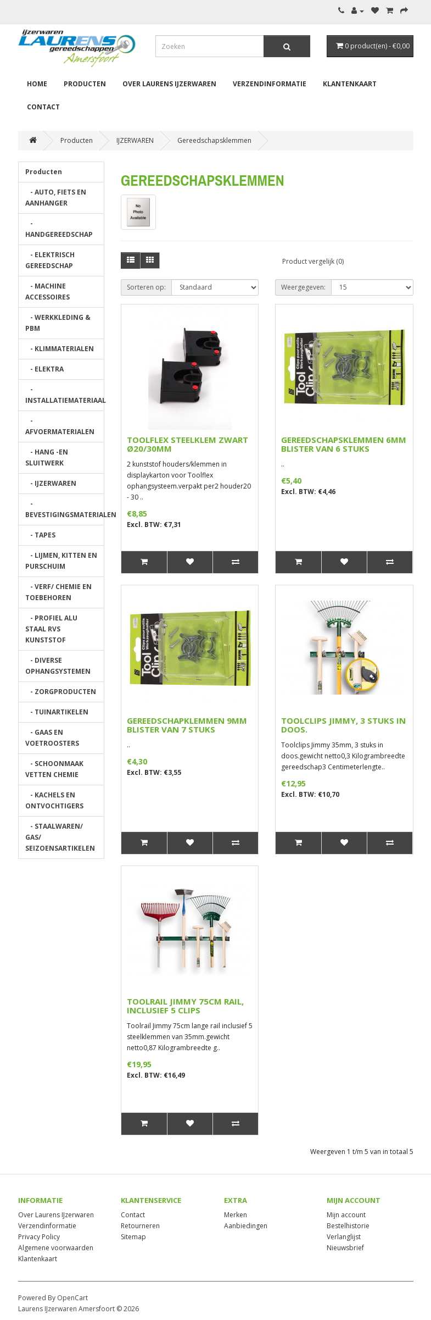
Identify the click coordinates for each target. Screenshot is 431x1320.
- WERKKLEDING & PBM (58, 323)
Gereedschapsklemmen (214, 140)
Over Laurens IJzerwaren (169, 83)
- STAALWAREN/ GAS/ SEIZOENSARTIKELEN (60, 837)
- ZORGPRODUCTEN (60, 691)
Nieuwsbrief (345, 1247)
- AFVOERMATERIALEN (59, 426)
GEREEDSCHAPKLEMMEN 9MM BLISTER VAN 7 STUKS (187, 725)
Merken (235, 1214)
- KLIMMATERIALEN (59, 348)
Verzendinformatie (269, 83)
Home (37, 83)
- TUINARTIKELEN (56, 712)
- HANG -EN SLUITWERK (46, 457)
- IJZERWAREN (50, 483)
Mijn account (346, 1214)
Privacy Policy (39, 1236)
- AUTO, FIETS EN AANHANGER (55, 197)
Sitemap (133, 1236)
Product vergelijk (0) (313, 261)
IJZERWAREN (135, 140)
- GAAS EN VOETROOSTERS (52, 738)
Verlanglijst (344, 1236)
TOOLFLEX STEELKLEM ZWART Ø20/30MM (187, 444)
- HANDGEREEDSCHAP (59, 229)
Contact (43, 107)
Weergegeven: (303, 287)
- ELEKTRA (44, 369)
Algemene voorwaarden (55, 1247)
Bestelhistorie (348, 1225)
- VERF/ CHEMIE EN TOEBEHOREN (58, 592)
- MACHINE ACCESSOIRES (47, 291)
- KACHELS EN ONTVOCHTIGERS (54, 800)
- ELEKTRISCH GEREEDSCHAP (50, 260)
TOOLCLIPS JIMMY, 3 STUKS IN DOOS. (343, 725)
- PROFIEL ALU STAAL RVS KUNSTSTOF (51, 629)
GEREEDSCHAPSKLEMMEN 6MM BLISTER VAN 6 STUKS (343, 444)
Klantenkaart (350, 83)
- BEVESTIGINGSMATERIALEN (65, 509)
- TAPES (40, 535)
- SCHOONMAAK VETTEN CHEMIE (54, 769)
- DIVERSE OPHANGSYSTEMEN (58, 666)
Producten (85, 83)
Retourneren (140, 1225)
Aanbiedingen (245, 1225)
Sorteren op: (146, 287)
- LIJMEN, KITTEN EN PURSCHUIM (61, 561)
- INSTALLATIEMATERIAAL (65, 395)
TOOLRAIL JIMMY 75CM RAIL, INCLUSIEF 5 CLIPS (185, 1006)
